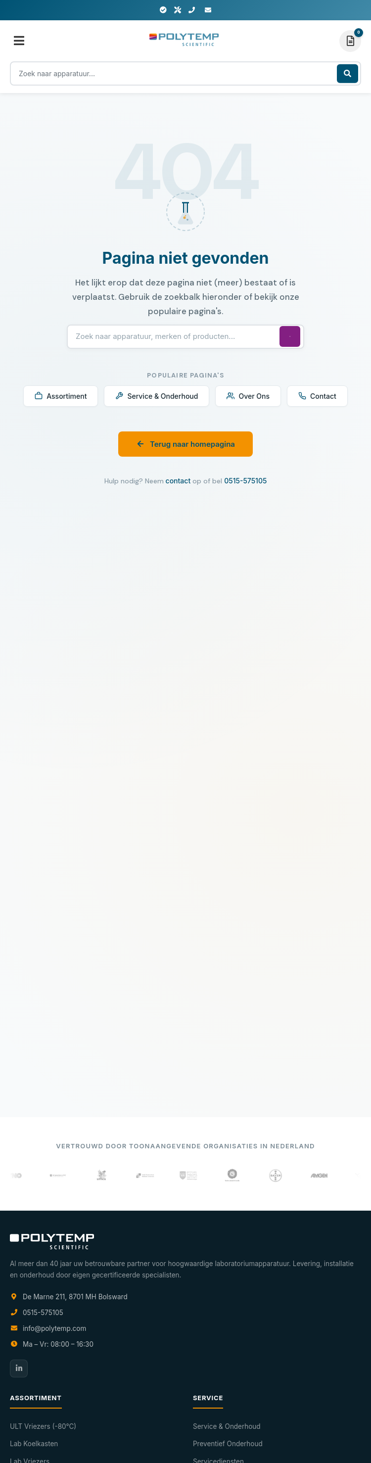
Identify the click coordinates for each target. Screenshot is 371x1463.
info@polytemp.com (54, 1328)
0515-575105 (245, 480)
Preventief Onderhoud (228, 1444)
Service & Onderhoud (156, 396)
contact (178, 480)
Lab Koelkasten (34, 1444)
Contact (317, 396)
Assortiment (61, 396)
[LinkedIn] (19, 1368)
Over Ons (248, 396)
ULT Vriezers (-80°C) (43, 1426)
